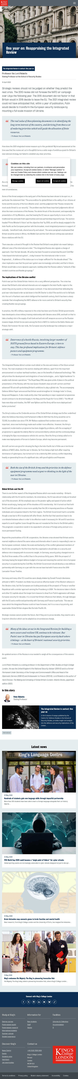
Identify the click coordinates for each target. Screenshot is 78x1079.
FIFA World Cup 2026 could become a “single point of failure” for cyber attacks (34, 860)
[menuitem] (13, 1021)
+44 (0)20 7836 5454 (34, 1050)
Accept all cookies (59, 181)
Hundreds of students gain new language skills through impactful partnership (33, 798)
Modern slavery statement (40, 1076)
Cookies (65, 1076)
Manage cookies (18, 181)
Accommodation (58, 1025)
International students (9, 1030)
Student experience (8, 1036)
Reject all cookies (43, 181)
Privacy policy (23, 1076)
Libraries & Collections (60, 1022)
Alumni (29, 1028)
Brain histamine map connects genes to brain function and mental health (32, 919)
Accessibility (56, 1076)
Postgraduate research (10, 1028)
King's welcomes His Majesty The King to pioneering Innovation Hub (29, 978)
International (7, 733)
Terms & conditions (8, 1076)
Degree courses (7, 1022)
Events (4, 1053)
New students (32, 1022)
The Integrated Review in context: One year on (18, 68)
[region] (39, 172)
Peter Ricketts (19, 696)
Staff (29, 1025)
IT (53, 1028)
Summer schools (7, 1033)
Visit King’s (5, 1059)
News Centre (6, 1050)
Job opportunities (8, 1062)
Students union (7, 1056)
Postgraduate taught (9, 1025)
